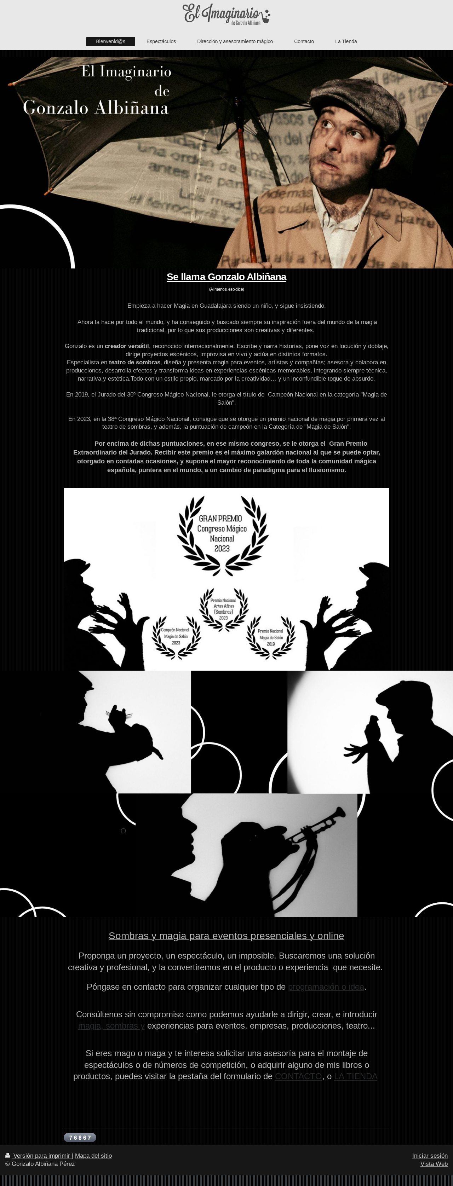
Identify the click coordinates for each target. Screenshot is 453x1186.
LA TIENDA (355, 1076)
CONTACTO (298, 1076)
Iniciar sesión (430, 1155)
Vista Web (434, 1164)
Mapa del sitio (93, 1155)
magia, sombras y (111, 1026)
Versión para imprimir (38, 1155)
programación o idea (326, 987)
